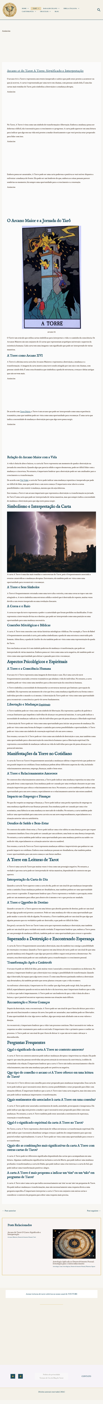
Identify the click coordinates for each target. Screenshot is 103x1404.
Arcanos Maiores (12, 1237)
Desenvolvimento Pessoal (25, 1237)
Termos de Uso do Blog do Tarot (51, 1378)
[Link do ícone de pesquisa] (99, 10)
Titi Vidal (24, 480)
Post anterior (9, 1210)
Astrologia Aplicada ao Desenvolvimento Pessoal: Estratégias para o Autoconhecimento (73, 1262)
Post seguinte (94, 1210)
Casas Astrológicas (64, 1266)
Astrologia (56, 1266)
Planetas (88, 1266)
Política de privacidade (51, 1374)
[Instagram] (19, 1376)
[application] (27, 7)
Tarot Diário (25, 411)
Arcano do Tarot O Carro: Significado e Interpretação (24, 1233)
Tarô (34, 1237)
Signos (93, 1266)
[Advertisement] (51, 47)
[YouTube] (14, 1376)
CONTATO (86, 1376)
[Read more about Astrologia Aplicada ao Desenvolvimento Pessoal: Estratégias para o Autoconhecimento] (74, 1243)
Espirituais (46, 705)
